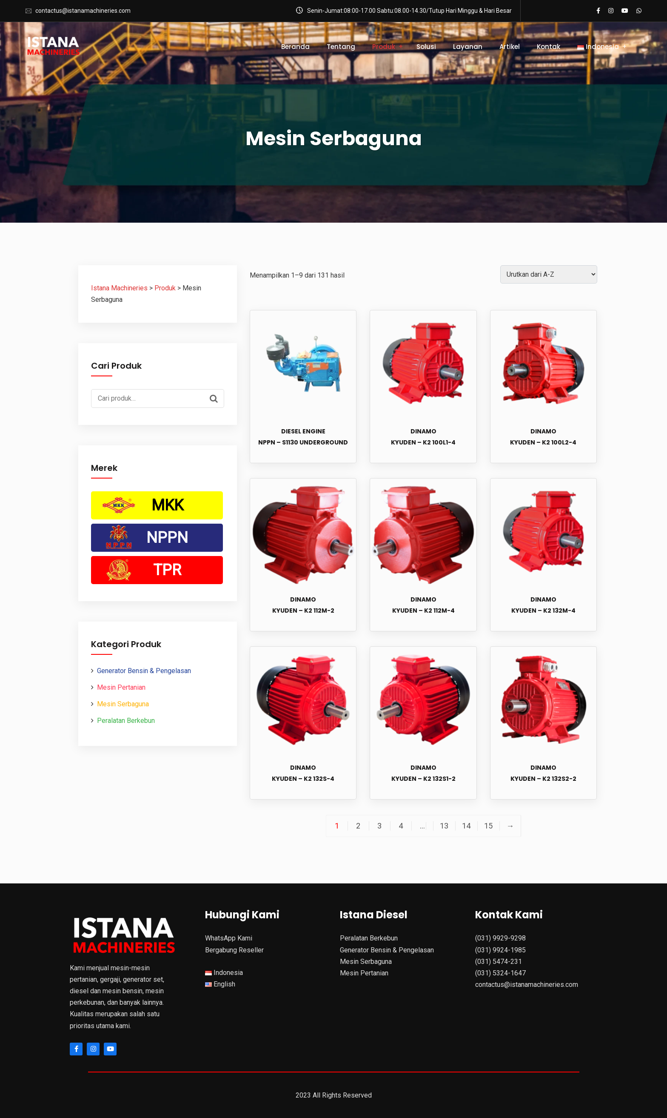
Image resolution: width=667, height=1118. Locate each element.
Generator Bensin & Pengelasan (144, 671)
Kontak (548, 46)
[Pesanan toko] (548, 274)
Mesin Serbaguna (123, 704)
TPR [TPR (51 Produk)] (167, 570)
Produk (383, 46)
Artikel (509, 46)
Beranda (295, 46)
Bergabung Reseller (234, 950)
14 (466, 826)
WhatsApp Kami (228, 938)
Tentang (341, 46)
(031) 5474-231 (498, 961)
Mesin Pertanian (121, 687)
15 (488, 826)
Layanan (467, 46)
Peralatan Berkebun (126, 721)
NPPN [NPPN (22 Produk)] (167, 538)
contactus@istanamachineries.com (83, 10)
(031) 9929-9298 (500, 938)
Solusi (426, 46)
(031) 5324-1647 (500, 973)
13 (444, 826)
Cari (215, 397)
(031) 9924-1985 (500, 950)
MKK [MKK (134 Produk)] (167, 505)
